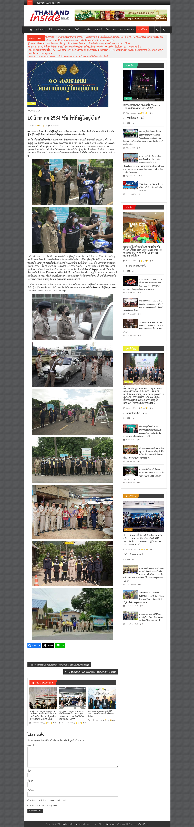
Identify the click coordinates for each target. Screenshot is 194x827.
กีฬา (107, 29)
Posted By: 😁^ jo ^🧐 (37, 126)
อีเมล (30, 780)
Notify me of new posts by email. (44, 805)
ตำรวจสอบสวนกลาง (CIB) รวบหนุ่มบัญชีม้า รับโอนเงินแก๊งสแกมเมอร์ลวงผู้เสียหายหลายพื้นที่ (151, 617)
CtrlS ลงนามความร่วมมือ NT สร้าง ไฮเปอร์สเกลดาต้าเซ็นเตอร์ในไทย (101, 714)
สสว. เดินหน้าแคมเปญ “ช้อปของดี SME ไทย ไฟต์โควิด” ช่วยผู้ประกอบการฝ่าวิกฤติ (60, 665)
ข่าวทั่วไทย (142, 29)
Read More (128, 123)
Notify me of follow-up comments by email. (48, 800)
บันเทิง (77, 29)
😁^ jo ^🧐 (48, 723)
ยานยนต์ (98, 29)
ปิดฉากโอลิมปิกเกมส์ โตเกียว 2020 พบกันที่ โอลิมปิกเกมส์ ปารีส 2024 (90, 672)
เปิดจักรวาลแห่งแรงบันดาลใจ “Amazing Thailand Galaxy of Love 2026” (141, 106)
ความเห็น (32, 745)
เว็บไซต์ (30, 790)
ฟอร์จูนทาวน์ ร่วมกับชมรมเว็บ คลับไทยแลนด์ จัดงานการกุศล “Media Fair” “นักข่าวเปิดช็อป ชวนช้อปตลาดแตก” (71, 715)
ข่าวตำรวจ (128, 529)
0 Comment (53, 126)
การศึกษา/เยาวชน (63, 29)
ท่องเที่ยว (87, 29)
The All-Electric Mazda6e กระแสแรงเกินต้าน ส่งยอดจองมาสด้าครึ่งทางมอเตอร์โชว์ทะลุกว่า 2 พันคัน (68, 56)
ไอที (50, 29)
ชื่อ (29, 771)
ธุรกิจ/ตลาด (40, 29)
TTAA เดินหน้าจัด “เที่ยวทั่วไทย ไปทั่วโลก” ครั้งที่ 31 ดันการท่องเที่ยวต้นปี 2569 (151, 187)
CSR (115, 29)
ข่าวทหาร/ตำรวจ (127, 29)
